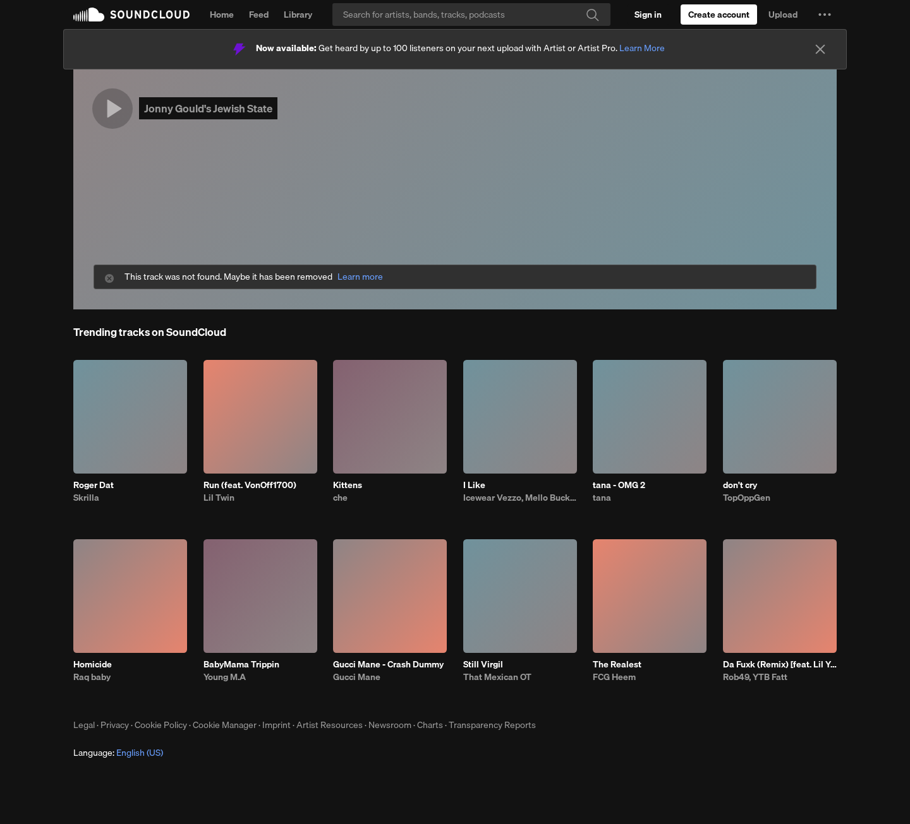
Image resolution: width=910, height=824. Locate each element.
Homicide (92, 664)
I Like (474, 485)
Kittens (347, 485)
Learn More (642, 48)
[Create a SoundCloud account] (719, 14)
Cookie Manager (225, 725)
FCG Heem (614, 677)
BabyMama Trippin (241, 664)
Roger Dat (93, 485)
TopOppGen (746, 497)
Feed (259, 14)
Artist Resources (329, 725)
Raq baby (92, 677)
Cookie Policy (161, 725)
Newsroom (389, 725)
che (340, 497)
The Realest (617, 664)
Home (222, 14)
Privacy (114, 725)
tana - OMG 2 (619, 485)
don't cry (740, 485)
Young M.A (224, 677)
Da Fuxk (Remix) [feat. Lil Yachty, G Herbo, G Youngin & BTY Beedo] (780, 664)
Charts (430, 725)
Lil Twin (218, 497)
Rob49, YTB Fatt (755, 677)
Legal (84, 725)
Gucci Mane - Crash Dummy (388, 664)
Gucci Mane (356, 677)
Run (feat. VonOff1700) (249, 485)
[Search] (471, 14)
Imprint (276, 725)
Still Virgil (483, 664)
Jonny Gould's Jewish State (208, 108)
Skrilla (86, 497)
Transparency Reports (492, 725)
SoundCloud (131, 14)
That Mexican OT (497, 677)
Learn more (360, 277)
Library (298, 14)
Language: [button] (118, 753)
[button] (825, 14)
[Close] (820, 49)
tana (602, 497)
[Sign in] (648, 14)
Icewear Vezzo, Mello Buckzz (520, 497)
